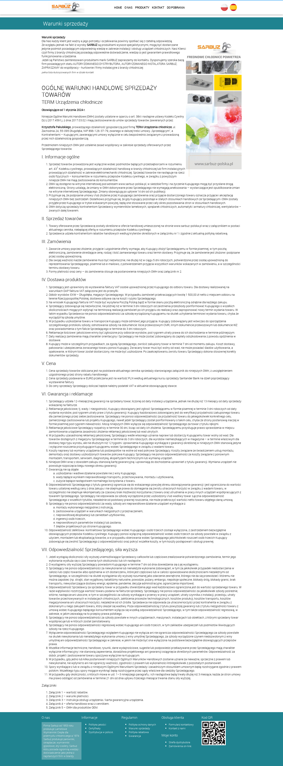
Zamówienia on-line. (180, 746)
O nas (128, 7)
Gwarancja (135, 736)
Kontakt (158, 7)
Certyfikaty (94, 728)
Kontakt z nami (177, 728)
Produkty (142, 7)
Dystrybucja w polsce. (101, 732)
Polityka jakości (97, 724)
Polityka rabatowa (139, 732)
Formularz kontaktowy (181, 724)
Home (118, 7)
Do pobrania (176, 7)
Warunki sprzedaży (139, 728)
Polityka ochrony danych (142, 724)
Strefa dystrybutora (179, 742)
